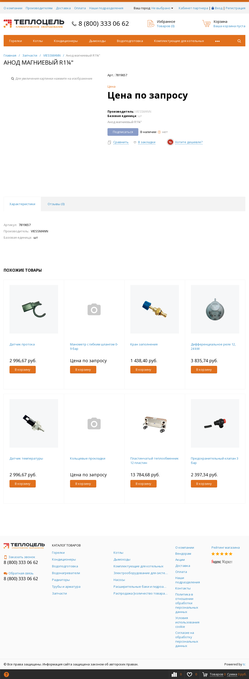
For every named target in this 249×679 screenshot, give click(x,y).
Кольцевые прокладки (87, 458)
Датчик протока (22, 344)
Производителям (39, 8)
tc (244, 664)
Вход (218, 8)
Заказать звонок (19, 557)
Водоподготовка (130, 41)
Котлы (38, 41)
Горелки (15, 41)
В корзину (22, 369)
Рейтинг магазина (226, 547)
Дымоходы (97, 41)
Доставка (63, 8)
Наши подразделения (106, 8)
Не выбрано (162, 8)
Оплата (80, 8)
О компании (13, 8)
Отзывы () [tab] (56, 204)
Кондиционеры (66, 41)
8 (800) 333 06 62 (104, 23)
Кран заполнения (144, 344)
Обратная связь (19, 573)
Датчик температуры (26, 458)
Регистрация (235, 8)
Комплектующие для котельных (179, 41)
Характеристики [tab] (22, 204)
